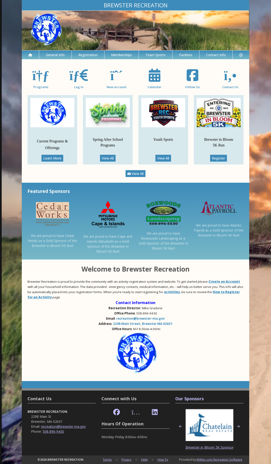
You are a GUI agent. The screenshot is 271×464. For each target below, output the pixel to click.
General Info (55, 55)
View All (108, 158)
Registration (88, 55)
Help (144, 459)
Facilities (185, 55)
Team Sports (155, 55)
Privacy (126, 459)
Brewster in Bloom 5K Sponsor (209, 447)
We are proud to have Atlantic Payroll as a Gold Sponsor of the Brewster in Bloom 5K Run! (219, 230)
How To (163, 459)
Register (218, 158)
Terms (107, 459)
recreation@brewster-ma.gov (140, 318)
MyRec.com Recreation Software (219, 459)
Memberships (121, 55)
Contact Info (216, 55)
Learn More (52, 158)
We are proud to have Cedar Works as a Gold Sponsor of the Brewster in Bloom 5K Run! (52, 240)
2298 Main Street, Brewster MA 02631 (142, 324)
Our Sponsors (189, 398)
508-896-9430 (53, 431)
